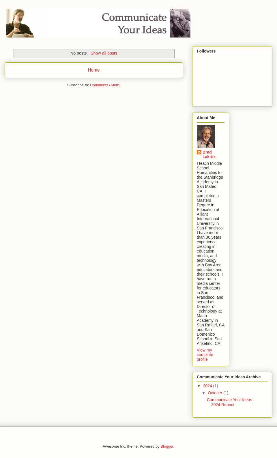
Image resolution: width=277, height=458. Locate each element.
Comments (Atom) (105, 85)
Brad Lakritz (209, 154)
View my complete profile (205, 355)
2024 (208, 386)
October (215, 392)
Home (94, 70)
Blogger (166, 446)
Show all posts (104, 53)
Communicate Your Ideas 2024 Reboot (229, 402)
